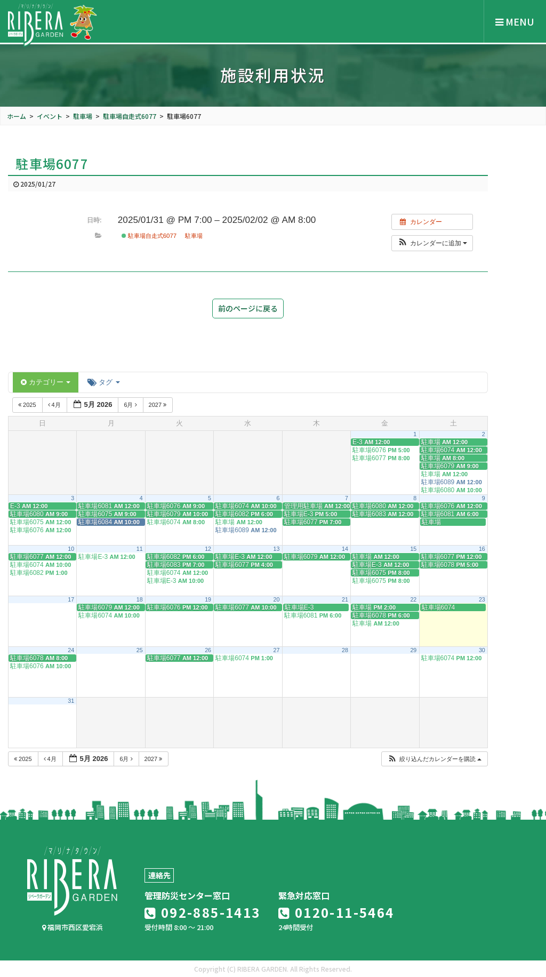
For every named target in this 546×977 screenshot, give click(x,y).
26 (208, 650)
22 (413, 599)
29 (413, 650)
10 (71, 549)
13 (277, 549)
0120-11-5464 (336, 912)
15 (413, 549)
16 (482, 549)
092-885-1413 (202, 912)
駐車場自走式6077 (149, 236)
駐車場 (194, 236)
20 (277, 599)
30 (482, 650)
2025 (28, 405)
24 (71, 650)
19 (208, 599)
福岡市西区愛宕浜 (72, 927)
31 (71, 701)
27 (277, 650)
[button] (432, 243)
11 (139, 549)
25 (139, 650)
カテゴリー (45, 382)
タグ (103, 382)
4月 (55, 405)
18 (139, 599)
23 (482, 599)
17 (71, 599)
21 (345, 599)
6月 (131, 405)
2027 (158, 405)
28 (345, 650)
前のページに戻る (248, 308)
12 (208, 549)
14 (345, 549)
